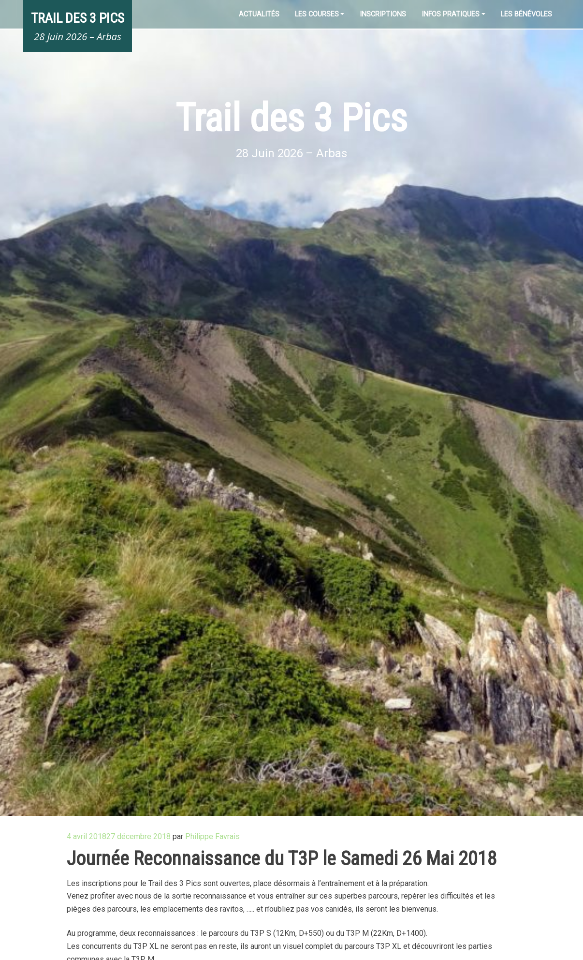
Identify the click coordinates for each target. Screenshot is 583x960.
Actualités (259, 14)
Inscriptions (383, 14)
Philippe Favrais (212, 836)
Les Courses (317, 14)
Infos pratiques (451, 14)
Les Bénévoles (526, 14)
